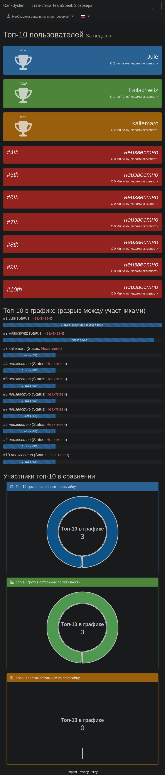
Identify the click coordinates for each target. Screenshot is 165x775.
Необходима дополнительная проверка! (40, 16)
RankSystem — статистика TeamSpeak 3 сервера (47, 5)
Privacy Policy (88, 772)
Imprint (72, 772)
